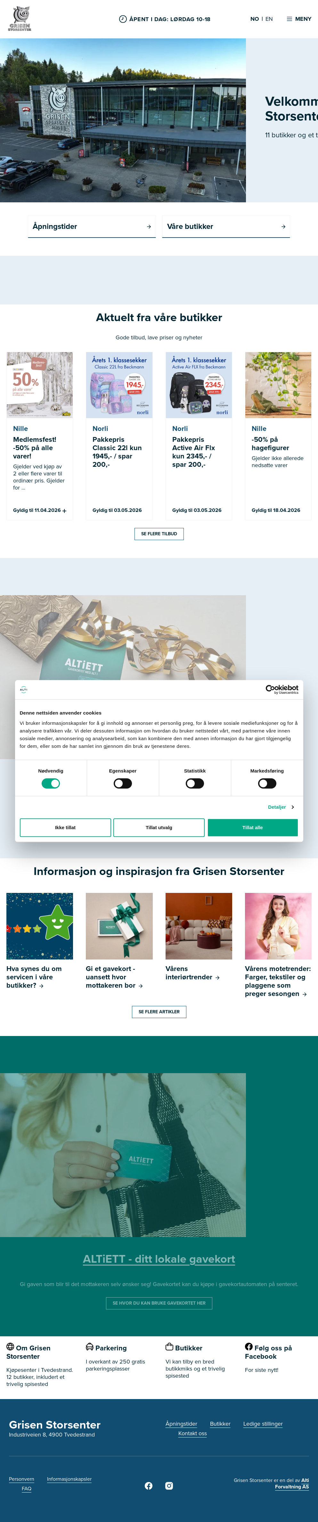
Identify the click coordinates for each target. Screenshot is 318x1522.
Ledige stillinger (263, 1424)
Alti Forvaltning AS (292, 1483)
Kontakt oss (192, 1433)
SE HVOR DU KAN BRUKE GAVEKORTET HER (159, 1303)
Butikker (220, 1424)
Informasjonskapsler (69, 1479)
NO (254, 19)
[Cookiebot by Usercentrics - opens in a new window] (270, 689)
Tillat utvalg (159, 827)
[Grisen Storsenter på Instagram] (169, 1488)
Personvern (21, 1479)
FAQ (26, 1488)
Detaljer (277, 807)
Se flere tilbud (159, 533)
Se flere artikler (159, 1011)
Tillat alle (252, 827)
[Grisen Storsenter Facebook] (148, 1488)
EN (269, 19)
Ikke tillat (65, 827)
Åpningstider (181, 1424)
